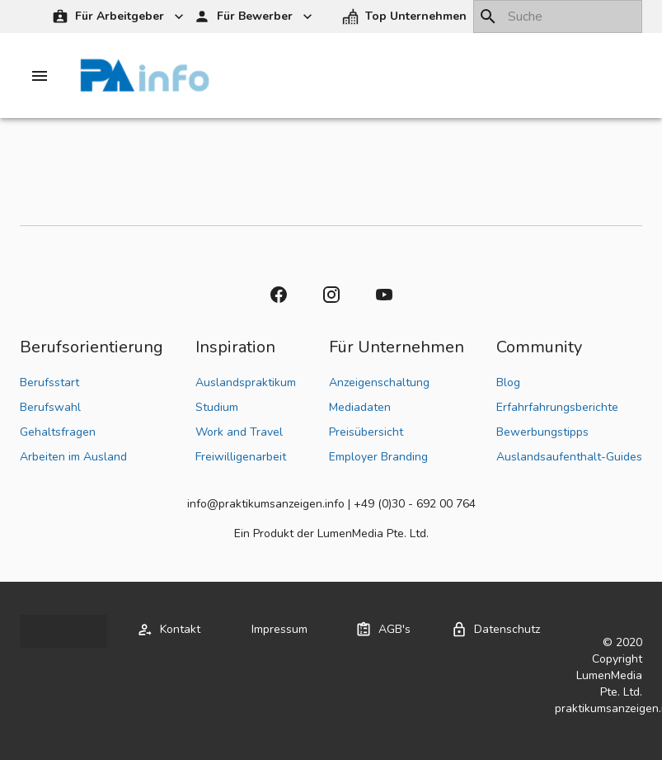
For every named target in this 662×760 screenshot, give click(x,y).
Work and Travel (239, 432)
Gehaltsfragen (58, 432)
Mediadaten (360, 407)
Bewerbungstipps (542, 432)
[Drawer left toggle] (39, 76)
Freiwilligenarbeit (240, 457)
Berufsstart (49, 382)
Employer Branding (378, 457)
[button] (406, 17)
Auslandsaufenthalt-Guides (569, 457)
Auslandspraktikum (245, 382)
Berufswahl (50, 407)
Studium (216, 407)
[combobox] (557, 16)
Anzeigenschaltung (379, 382)
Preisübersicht (366, 432)
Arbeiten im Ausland (73, 457)
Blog (508, 382)
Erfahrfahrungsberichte (557, 407)
